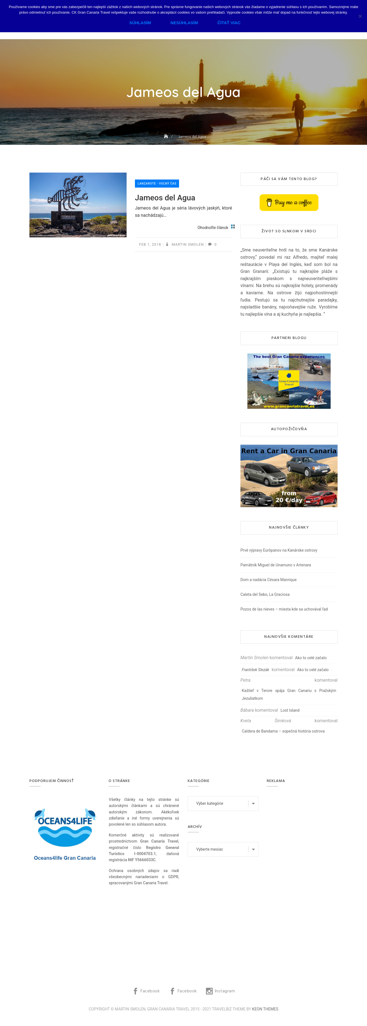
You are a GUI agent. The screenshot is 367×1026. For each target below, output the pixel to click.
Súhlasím (140, 22)
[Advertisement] (303, 879)
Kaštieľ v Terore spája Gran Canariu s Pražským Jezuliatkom (289, 694)
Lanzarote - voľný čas (157, 183)
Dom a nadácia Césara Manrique (268, 579)
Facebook (150, 991)
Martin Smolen (187, 244)
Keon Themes (265, 1009)
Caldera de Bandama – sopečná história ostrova (283, 731)
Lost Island (290, 710)
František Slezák (255, 670)
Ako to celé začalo (311, 658)
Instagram (225, 991)
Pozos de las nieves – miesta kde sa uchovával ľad (284, 609)
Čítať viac (228, 22)
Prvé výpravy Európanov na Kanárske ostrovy (278, 550)
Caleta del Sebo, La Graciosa (265, 594)
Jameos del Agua (165, 197)
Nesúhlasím (184, 22)
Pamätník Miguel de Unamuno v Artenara (275, 565)
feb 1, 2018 (150, 244)
